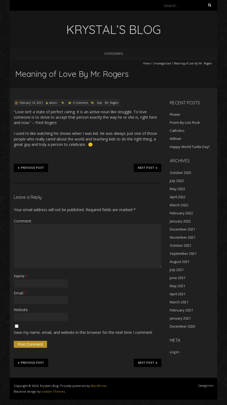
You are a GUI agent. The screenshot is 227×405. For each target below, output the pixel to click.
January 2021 (180, 318)
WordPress (98, 386)
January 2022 (180, 221)
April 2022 (177, 196)
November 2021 (182, 237)
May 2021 (177, 285)
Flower (175, 114)
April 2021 (177, 293)
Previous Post (31, 167)
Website (21, 309)
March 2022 (179, 204)
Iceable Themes (53, 391)
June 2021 (177, 277)
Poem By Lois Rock (185, 122)
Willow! (175, 138)
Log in (174, 351)
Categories (113, 54)
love (99, 103)
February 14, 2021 (31, 103)
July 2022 (177, 180)
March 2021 (179, 302)
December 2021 (182, 229)
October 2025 (180, 172)
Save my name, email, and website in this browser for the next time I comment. (83, 332)
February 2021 (181, 310)
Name (21, 276)
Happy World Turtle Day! (189, 146)
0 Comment (80, 103)
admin (53, 103)
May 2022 (177, 188)
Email (20, 293)
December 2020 (182, 326)
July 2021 (177, 269)
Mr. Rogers (111, 103)
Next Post (147, 167)
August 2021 (179, 261)
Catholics (177, 130)
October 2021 (180, 245)
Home (146, 63)
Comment (22, 221)
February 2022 (181, 213)
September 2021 (183, 253)
